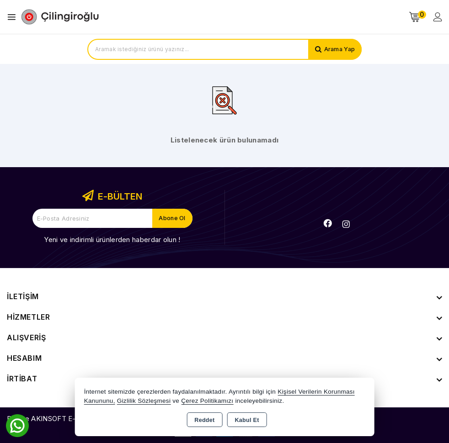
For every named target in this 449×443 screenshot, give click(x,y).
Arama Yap (338, 49)
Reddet (204, 420)
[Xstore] (60, 17)
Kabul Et (247, 420)
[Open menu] (14, 17)
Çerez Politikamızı (207, 400)
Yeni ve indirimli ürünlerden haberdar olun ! (112, 239)
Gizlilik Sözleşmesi (144, 400)
